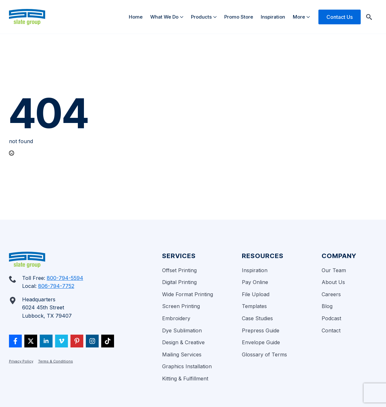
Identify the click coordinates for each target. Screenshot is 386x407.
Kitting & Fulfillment (185, 378)
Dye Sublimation (182, 330)
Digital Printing (179, 282)
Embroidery (176, 318)
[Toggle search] (369, 17)
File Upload (255, 294)
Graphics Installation (187, 366)
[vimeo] (61, 341)
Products (201, 17)
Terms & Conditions (55, 361)
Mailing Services (181, 354)
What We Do (164, 17)
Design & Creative (183, 342)
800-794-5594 (65, 278)
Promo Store (238, 17)
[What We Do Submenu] (182, 17)
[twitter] (30, 341)
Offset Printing (179, 270)
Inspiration (273, 17)
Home (136, 17)
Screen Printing (181, 306)
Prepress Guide (260, 330)
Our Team (334, 270)
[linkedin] (46, 341)
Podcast (331, 318)
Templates (254, 306)
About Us (333, 282)
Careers (331, 294)
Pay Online (255, 282)
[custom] (15, 341)
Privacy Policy (21, 361)
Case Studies (257, 318)
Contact (331, 330)
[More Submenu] (309, 17)
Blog (327, 306)
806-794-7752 (56, 286)
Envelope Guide (261, 342)
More (299, 17)
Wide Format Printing (187, 294)
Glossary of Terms (264, 354)
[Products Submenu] (216, 17)
